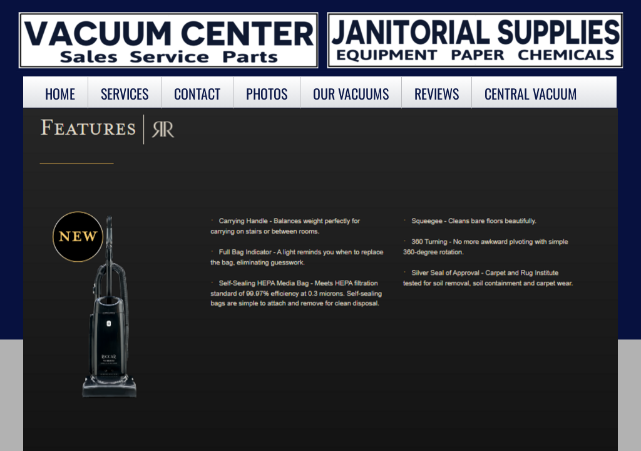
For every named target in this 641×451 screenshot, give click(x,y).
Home (60, 93)
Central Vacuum (531, 93)
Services (124, 93)
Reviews (436, 93)
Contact (197, 93)
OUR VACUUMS (351, 93)
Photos (266, 93)
